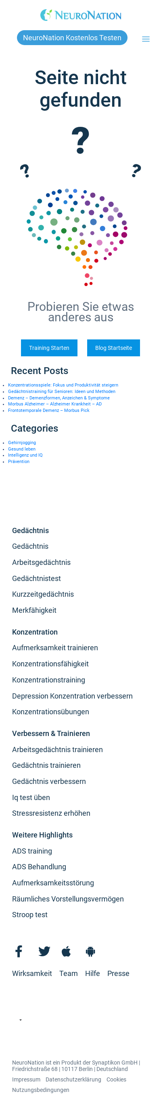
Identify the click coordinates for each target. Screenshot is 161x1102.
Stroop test (30, 914)
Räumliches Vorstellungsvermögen (68, 899)
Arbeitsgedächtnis (41, 562)
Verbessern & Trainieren (51, 733)
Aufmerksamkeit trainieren (55, 647)
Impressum (26, 1079)
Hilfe (92, 973)
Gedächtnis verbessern (49, 781)
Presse (118, 973)
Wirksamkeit (32, 973)
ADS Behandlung (39, 866)
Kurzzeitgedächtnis (43, 594)
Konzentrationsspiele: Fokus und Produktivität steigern (63, 385)
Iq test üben (31, 797)
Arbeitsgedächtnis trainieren (57, 749)
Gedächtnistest (36, 578)
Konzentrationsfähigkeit (50, 664)
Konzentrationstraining (48, 680)
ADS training (32, 851)
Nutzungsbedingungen (40, 1090)
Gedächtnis (30, 530)
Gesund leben (22, 449)
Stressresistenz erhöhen (51, 813)
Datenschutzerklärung (73, 1079)
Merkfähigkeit (34, 610)
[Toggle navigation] (146, 39)
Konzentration (35, 632)
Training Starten (49, 348)
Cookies (116, 1079)
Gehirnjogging (22, 442)
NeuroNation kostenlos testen (72, 37)
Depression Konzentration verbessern (72, 696)
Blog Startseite (113, 348)
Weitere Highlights (42, 835)
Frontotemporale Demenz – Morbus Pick (49, 410)
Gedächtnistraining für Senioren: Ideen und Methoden (61, 391)
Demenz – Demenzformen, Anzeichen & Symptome (59, 398)
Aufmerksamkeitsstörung (53, 883)
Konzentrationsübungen (50, 711)
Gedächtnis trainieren (46, 765)
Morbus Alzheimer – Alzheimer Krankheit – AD (55, 404)
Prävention (18, 461)
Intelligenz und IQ (25, 455)
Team (68, 973)
